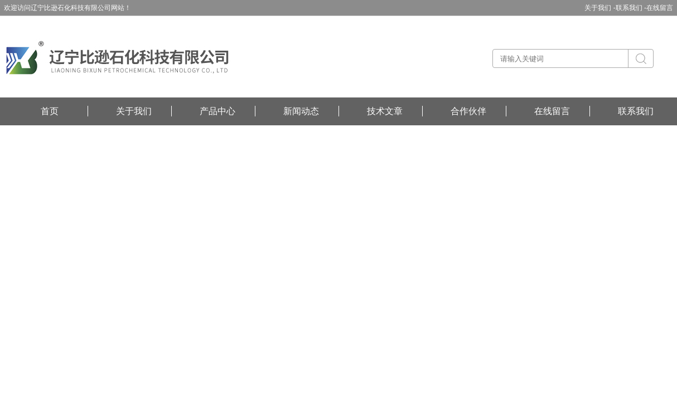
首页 (50, 111)
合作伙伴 (468, 111)
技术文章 (385, 111)
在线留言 (659, 8)
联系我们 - (631, 8)
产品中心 (217, 111)
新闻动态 (301, 111)
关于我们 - (599, 8)
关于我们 (134, 111)
